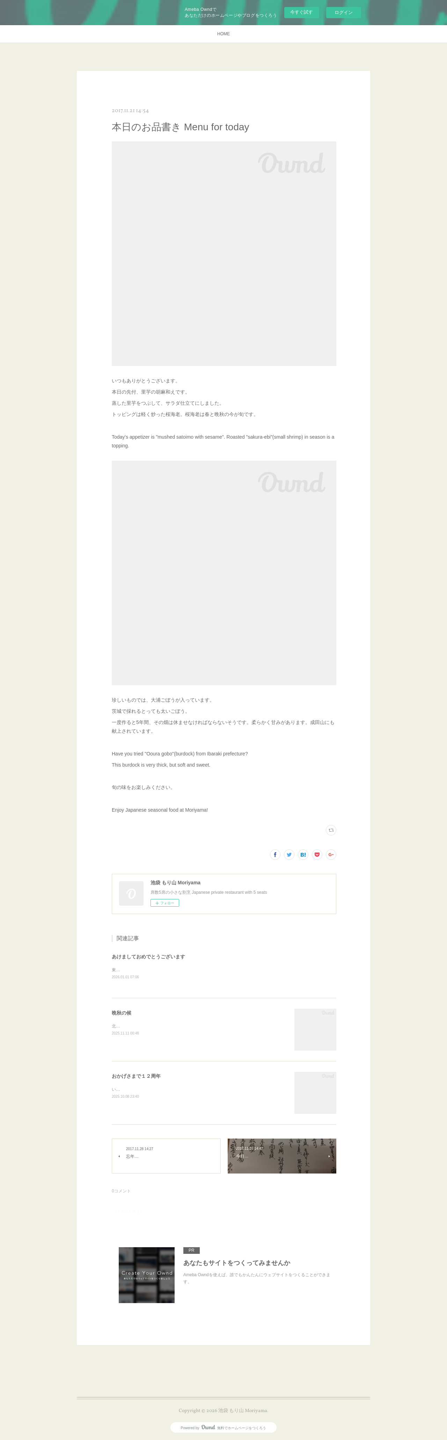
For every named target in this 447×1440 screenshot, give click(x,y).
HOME (223, 33)
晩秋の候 (121, 1013)
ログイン (344, 12)
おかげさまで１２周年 (136, 1076)
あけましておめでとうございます (148, 956)
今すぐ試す (301, 12)
